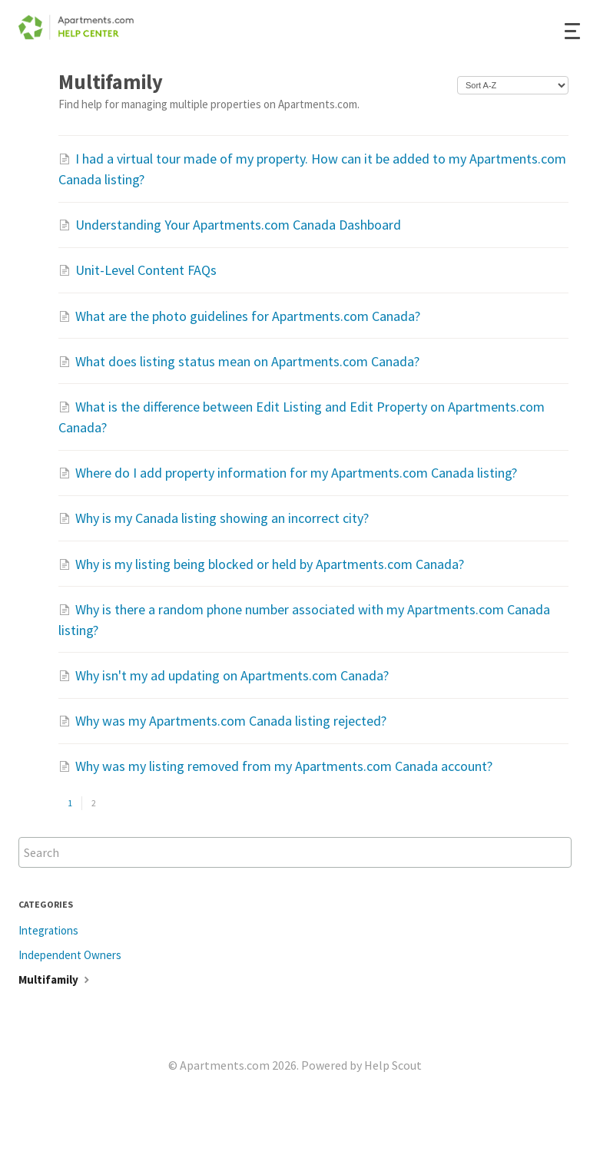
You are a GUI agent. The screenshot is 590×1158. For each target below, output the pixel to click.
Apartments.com (225, 1065)
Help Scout (393, 1065)
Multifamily (55, 979)
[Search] (295, 852)
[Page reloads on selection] (512, 85)
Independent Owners (69, 955)
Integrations (48, 930)
